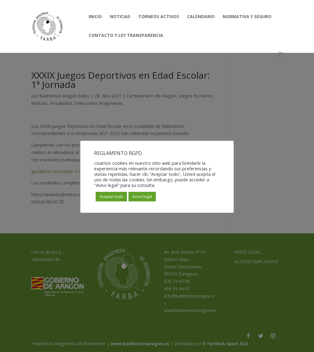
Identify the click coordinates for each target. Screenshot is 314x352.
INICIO (95, 16)
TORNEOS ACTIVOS (158, 16)
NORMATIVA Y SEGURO (247, 16)
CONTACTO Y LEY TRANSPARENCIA (126, 35)
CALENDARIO (201, 16)
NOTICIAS (120, 16)
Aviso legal (142, 196)
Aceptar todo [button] (111, 196)
